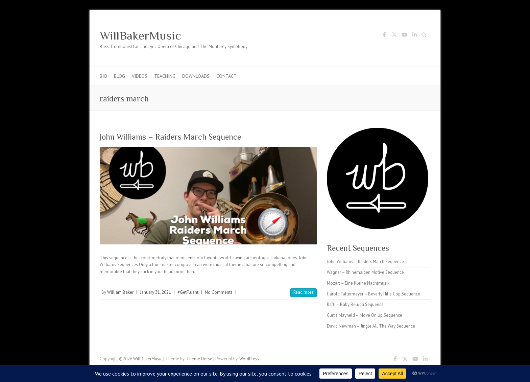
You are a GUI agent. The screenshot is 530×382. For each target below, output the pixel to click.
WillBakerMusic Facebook (384, 36)
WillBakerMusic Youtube (404, 36)
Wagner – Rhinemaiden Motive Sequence (365, 272)
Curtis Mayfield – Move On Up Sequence (364, 315)
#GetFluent (187, 292)
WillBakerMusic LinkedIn (414, 36)
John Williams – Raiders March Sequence (170, 136)
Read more (303, 292)
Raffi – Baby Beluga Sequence (355, 304)
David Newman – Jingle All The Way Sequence (371, 326)
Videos (139, 76)
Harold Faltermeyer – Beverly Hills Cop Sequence (373, 294)
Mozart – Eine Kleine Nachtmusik (358, 283)
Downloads (196, 76)
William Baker (120, 292)
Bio (103, 76)
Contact (226, 76)
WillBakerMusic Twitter (394, 36)
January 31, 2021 (155, 292)
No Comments (219, 292)
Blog (119, 76)
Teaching (164, 76)
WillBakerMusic (140, 35)
